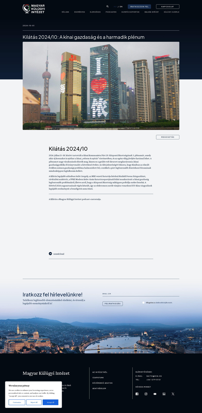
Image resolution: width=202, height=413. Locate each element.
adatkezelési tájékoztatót (163, 303)
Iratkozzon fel (139, 6)
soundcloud (58, 254)
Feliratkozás (113, 304)
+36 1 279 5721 (153, 380)
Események (79, 12)
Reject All (34, 402)
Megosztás (167, 137)
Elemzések (95, 12)
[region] (33, 394)
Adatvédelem (99, 388)
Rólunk (65, 12)
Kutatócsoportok (131, 12)
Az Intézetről (99, 372)
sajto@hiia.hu (154, 376)
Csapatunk (98, 378)
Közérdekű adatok (102, 383)
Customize (17, 402)
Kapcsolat (167, 6)
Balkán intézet (152, 12)
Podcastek (111, 12)
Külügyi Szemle (171, 12)
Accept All (50, 402)
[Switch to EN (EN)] (121, 7)
